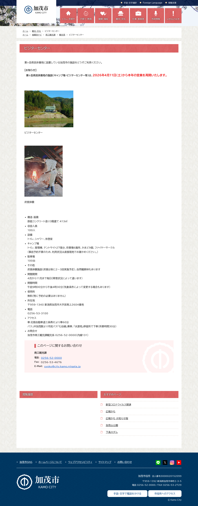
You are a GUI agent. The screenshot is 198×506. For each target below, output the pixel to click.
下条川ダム (112, 432)
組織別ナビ (37, 35)
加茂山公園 (112, 425)
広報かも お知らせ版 (117, 418)
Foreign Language (152, 3)
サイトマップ (104, 462)
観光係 (62, 35)
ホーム (25, 31)
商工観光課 (50, 35)
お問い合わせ (124, 462)
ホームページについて (50, 462)
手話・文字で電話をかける (127, 493)
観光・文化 (36, 31)
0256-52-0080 (51, 358)
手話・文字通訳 (130, 3)
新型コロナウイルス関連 (118, 404)
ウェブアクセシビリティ (80, 462)
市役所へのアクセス (164, 493)
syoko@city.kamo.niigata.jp (62, 366)
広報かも (110, 411)
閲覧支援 (172, 3)
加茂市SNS (26, 462)
